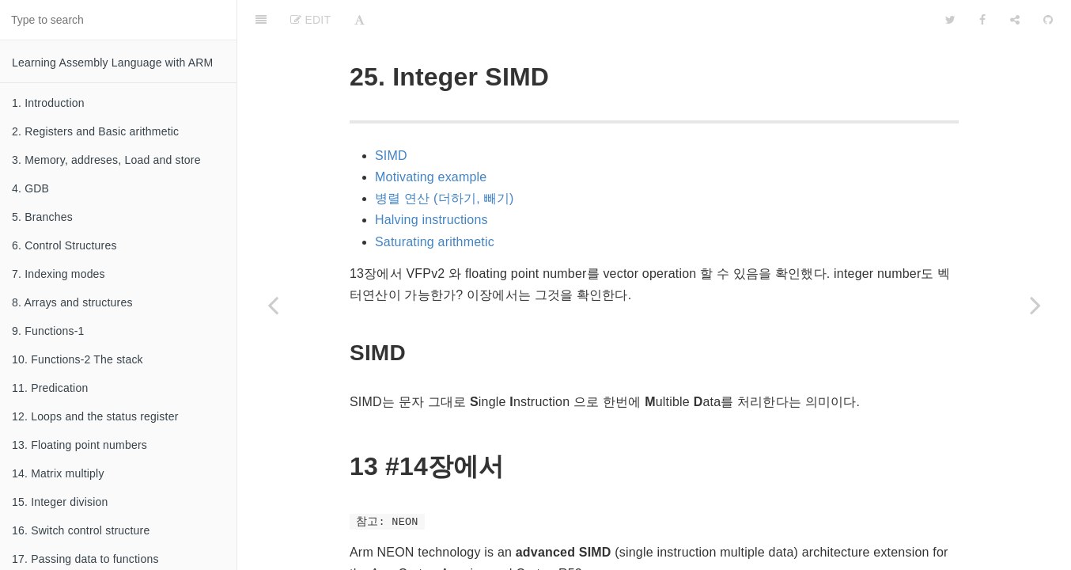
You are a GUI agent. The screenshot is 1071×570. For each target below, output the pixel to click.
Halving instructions (431, 180)
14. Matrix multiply (58, 473)
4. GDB (30, 188)
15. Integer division (60, 502)
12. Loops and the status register (95, 416)
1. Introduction (48, 103)
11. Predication (50, 388)
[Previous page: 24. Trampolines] (272, 305)
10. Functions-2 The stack (77, 359)
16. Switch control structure (80, 530)
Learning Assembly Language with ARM (112, 62)
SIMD (391, 116)
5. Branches (42, 217)
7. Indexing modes (58, 274)
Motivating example (430, 137)
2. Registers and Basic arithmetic (95, 131)
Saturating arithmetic (434, 202)
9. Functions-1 (48, 331)
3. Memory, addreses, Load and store (106, 160)
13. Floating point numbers (79, 445)
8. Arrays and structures (72, 302)
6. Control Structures (64, 245)
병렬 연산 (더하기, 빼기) (444, 158)
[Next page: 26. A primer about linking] (1035, 305)
